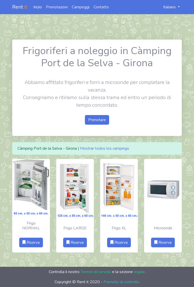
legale (139, 272)
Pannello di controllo (121, 282)
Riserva (31, 242)
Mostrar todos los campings (104, 148)
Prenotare (97, 120)
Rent (19, 7)
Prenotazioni (57, 7)
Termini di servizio (96, 272)
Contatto (101, 7)
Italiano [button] (167, 7)
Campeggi (80, 7)
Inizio (37, 7)
